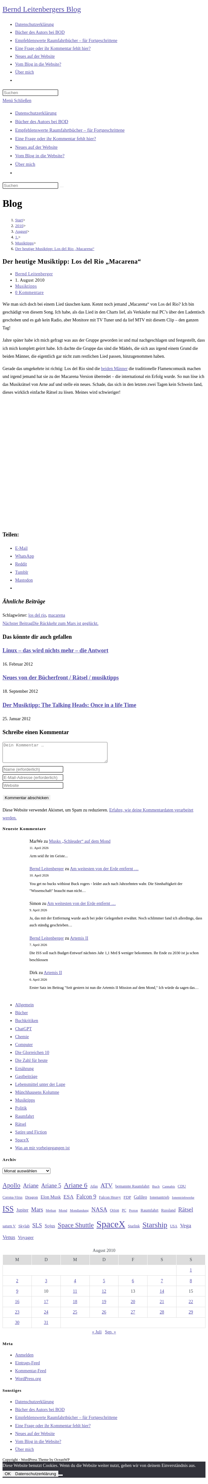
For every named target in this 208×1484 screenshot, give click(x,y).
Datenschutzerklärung (36, 113)
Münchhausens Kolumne (37, 1096)
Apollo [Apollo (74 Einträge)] (11, 1189)
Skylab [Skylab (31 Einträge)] (24, 1230)
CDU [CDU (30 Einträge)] (182, 1190)
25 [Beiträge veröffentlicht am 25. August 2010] (75, 1315)
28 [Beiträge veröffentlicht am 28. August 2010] (162, 1315)
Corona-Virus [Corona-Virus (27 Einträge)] (12, 1201)
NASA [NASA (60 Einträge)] (99, 1213)
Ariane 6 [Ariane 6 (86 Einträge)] (76, 1189)
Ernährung (24, 1072)
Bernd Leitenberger (34, 274)
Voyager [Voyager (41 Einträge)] (26, 1241)
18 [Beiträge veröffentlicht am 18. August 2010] (75, 1305)
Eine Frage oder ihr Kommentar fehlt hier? (55, 138)
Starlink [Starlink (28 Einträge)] (134, 1230)
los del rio (37, 615)
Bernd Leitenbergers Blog (42, 9)
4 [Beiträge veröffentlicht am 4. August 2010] (75, 1284)
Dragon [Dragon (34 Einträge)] (31, 1201)
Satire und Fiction (31, 1136)
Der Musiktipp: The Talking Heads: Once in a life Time (69, 705)
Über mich (25, 164)
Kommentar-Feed (30, 1374)
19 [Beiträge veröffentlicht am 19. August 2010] (104, 1305)
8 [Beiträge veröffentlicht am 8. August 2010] (191, 1284)
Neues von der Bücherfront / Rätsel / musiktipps (61, 677)
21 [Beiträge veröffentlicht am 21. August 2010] (162, 1305)
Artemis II (79, 942)
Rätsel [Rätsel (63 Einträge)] (185, 1213)
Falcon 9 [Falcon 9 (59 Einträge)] (86, 1200)
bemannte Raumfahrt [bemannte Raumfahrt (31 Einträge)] (132, 1190)
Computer (24, 1048)
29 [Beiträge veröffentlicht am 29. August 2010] (191, 1315)
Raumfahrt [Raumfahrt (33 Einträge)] (150, 1214)
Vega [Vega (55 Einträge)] (185, 1229)
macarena (56, 615)
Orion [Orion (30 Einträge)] (114, 1214)
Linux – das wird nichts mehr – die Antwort (55, 650)
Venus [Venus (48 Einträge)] (9, 1241)
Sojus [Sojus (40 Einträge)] (50, 1229)
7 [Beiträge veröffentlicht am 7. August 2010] (162, 1284)
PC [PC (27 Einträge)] (124, 1214)
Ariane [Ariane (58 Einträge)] (30, 1189)
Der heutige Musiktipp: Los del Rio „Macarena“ (54, 248)
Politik (21, 1112)
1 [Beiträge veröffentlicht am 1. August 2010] (191, 1274)
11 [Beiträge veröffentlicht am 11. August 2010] (75, 1295)
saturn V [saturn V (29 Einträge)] (9, 1230)
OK (8, 1477)
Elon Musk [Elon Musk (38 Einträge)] (51, 1200)
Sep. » (110, 1335)
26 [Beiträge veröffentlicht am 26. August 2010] (104, 1315)
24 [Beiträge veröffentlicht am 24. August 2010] (46, 1315)
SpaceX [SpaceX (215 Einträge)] (110, 1228)
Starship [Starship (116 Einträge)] (154, 1228)
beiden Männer (114, 368)
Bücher (21, 1016)
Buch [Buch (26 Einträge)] (156, 1190)
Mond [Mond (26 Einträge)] (63, 1214)
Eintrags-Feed (27, 1366)
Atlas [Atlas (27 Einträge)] (94, 1190)
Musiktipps (26, 286)
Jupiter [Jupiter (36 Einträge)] (22, 1213)
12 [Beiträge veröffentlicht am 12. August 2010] (104, 1295)
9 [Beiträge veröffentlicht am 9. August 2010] (17, 1295)
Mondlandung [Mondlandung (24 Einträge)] (79, 1214)
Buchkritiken (26, 1024)
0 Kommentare (29, 292)
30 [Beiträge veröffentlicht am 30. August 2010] (17, 1326)
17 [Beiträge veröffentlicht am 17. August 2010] (46, 1305)
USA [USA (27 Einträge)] (173, 1230)
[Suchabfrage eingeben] (30, 92)
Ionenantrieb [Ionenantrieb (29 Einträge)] (159, 1201)
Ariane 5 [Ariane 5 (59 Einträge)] (51, 1189)
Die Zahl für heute (31, 1064)
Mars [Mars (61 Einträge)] (37, 1213)
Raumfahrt (24, 1120)
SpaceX (22, 1143)
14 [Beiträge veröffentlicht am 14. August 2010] (162, 1295)
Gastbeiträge (26, 1080)
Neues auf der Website (36, 147)
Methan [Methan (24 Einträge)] (51, 1214)
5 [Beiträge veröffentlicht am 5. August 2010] (104, 1284)
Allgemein (24, 1008)
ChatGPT (23, 1032)
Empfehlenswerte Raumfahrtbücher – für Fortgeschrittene (69, 130)
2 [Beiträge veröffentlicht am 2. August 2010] (17, 1284)
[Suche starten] (62, 187)
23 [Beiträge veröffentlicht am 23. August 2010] (17, 1315)
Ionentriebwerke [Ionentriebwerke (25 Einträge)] (183, 1201)
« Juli (97, 1335)
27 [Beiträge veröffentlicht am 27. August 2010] (133, 1315)
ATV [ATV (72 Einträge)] (107, 1189)
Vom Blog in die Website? (40, 155)
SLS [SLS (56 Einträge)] (37, 1229)
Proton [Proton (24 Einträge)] (133, 1214)
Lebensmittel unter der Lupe (40, 1088)
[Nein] (60, 1479)
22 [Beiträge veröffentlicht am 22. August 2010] (191, 1305)
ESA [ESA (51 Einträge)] (68, 1201)
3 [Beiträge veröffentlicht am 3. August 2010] (46, 1284)
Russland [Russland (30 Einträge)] (168, 1214)
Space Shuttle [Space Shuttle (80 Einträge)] (76, 1229)
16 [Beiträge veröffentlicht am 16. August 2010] (17, 1305)
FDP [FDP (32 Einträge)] (127, 1201)
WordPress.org (28, 1382)
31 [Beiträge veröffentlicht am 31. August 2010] (46, 1326)
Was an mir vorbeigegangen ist (42, 1151)
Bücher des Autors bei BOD (41, 121)
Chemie (22, 1040)
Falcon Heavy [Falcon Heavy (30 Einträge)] (110, 1201)
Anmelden (24, 1358)
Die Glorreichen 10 (32, 1056)
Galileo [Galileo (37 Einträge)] (140, 1200)
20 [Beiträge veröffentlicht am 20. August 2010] (133, 1305)
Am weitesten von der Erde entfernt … (104, 872)
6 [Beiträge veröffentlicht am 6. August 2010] (133, 1284)
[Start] (19, 220)
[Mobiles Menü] (17, 100)
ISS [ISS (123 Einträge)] (8, 1212)
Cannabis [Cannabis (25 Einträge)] (168, 1190)
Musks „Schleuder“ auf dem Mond (79, 845)
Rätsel (20, 1128)
